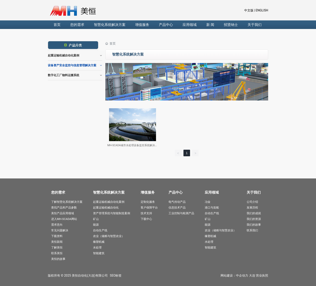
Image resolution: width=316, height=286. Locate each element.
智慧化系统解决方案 (110, 25)
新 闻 (210, 25)
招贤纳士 (231, 25)
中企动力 (242, 275)
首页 (57, 25)
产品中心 (166, 25)
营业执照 (262, 275)
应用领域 (190, 25)
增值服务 (142, 25)
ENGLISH (261, 10)
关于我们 (255, 25)
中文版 (248, 10)
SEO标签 (116, 275)
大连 (252, 275)
